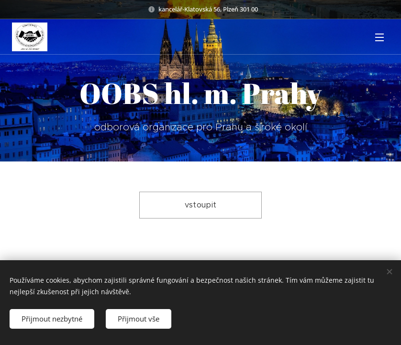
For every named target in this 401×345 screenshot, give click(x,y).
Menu (379, 37)
